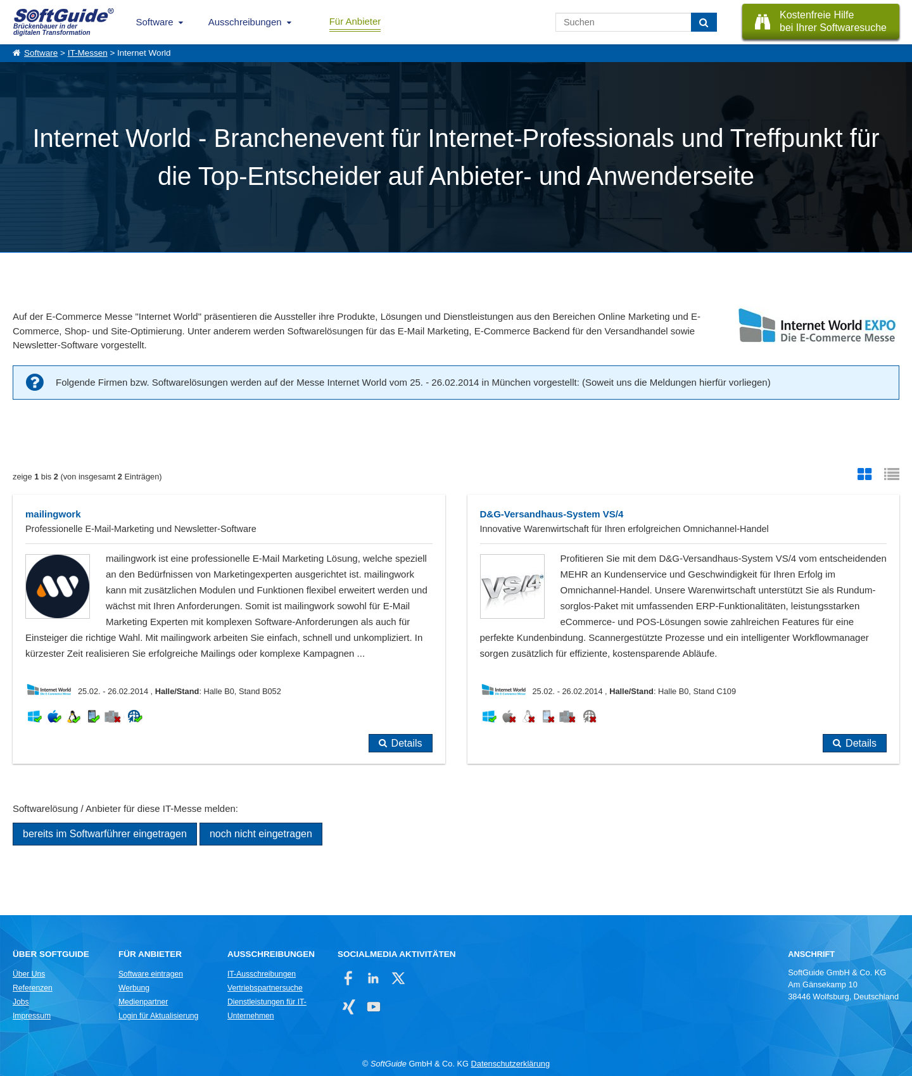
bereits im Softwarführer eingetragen (105, 833)
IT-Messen (88, 53)
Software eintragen (150, 974)
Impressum (32, 1015)
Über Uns (29, 974)
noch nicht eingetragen (261, 833)
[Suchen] (704, 22)
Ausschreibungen (245, 21)
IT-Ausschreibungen (261, 974)
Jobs (21, 1001)
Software (155, 21)
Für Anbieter (355, 21)
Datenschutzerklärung (510, 1063)
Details (406, 743)
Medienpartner (143, 1001)
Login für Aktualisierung (158, 1015)
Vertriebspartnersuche (265, 988)
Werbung (133, 988)
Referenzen (33, 988)
